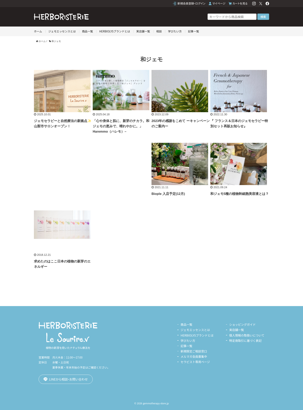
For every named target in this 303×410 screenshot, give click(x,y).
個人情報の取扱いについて (246, 335)
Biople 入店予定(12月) (168, 194)
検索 (263, 17)
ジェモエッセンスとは (62, 31)
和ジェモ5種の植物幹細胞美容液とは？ (239, 194)
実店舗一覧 (143, 31)
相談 (159, 31)
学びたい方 (175, 31)
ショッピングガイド (242, 324)
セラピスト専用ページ (195, 362)
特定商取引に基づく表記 (245, 340)
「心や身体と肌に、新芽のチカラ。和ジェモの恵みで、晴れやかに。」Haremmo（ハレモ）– (121, 126)
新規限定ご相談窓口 (194, 351)
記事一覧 (193, 31)
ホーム (38, 31)
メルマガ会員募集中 (194, 356)
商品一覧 (87, 31)
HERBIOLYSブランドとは (114, 31)
